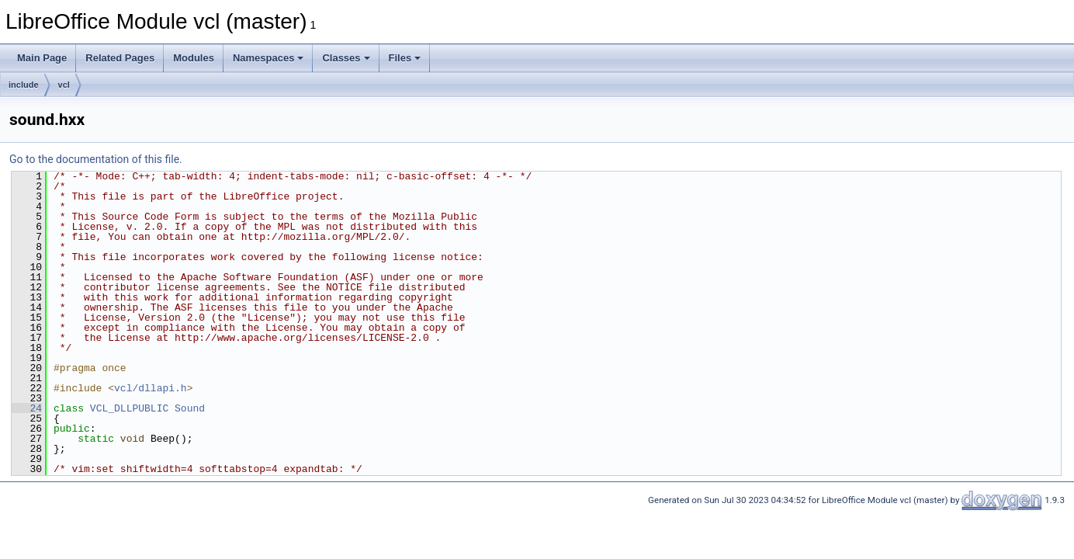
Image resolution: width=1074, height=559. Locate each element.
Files (405, 58)
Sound (190, 408)
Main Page (42, 58)
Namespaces (268, 58)
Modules (193, 58)
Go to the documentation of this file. (95, 159)
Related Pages (119, 58)
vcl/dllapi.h (150, 388)
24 (27, 408)
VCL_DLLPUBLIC (129, 408)
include (24, 84)
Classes (345, 58)
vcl (64, 84)
